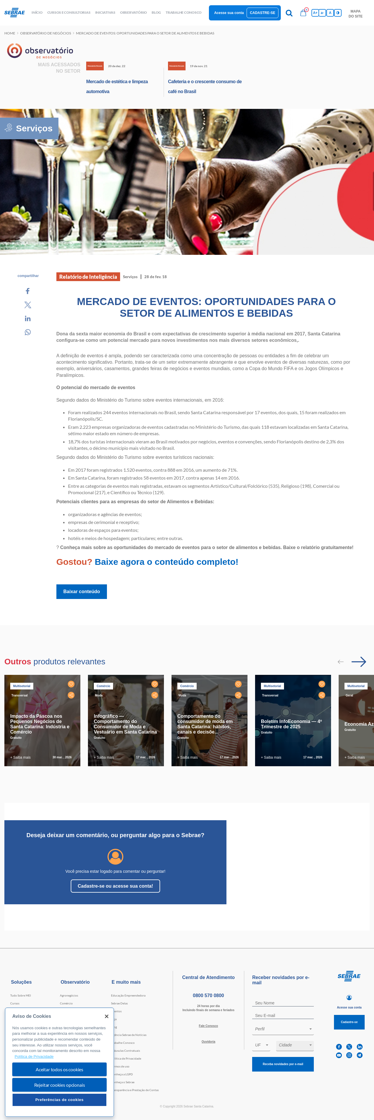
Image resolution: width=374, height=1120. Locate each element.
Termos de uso (120, 1066)
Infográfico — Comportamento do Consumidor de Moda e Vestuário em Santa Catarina (125, 724)
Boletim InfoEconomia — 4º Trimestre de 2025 (291, 724)
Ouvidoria (208, 1041)
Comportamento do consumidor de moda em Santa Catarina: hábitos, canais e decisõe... (205, 724)
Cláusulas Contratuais (125, 1050)
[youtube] (339, 1055)
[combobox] (283, 1030)
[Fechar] (106, 1016)
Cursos (14, 1003)
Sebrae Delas (119, 1003)
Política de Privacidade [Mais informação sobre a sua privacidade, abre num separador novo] (34, 1056)
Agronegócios (69, 995)
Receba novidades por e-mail (283, 1064)
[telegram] (360, 1055)
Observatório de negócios (45, 33)
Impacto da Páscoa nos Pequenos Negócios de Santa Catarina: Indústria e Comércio (40, 724)
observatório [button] (133, 12)
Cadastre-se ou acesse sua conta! (115, 886)
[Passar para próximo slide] (359, 661)
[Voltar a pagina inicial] (16, 13)
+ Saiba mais (20, 757)
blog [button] (156, 12)
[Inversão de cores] (338, 13)
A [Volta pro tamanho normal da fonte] (330, 13)
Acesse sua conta (229, 13)
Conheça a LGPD (122, 1074)
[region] (59, 1062)
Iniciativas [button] (105, 12)
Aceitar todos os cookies (59, 1069)
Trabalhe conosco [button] (184, 12)
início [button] (37, 12)
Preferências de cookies (59, 1100)
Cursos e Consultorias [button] (69, 12)
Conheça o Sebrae (122, 1082)
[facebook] (339, 1047)
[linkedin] (360, 1047)
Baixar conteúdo (81, 591)
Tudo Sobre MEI (20, 995)
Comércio (66, 1003)
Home (9, 33)
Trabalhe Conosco (123, 1042)
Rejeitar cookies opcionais (59, 1085)
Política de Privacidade (126, 1058)
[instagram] (349, 1055)
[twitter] (349, 1047)
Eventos (116, 1011)
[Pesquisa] (289, 12)
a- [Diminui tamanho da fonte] (322, 13)
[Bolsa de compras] (303, 12)
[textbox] (286, 1029)
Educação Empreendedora (128, 995)
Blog (114, 1027)
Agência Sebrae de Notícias (128, 1035)
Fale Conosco (208, 1025)
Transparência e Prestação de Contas (135, 1090)
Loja (114, 1019)
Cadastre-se (262, 13)
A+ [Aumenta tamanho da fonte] (315, 13)
